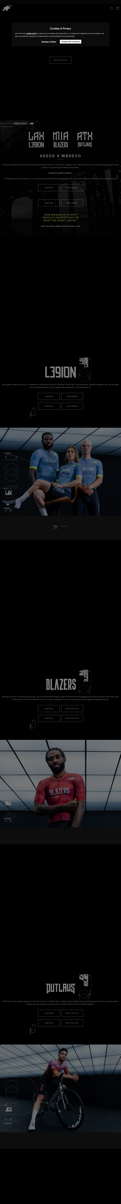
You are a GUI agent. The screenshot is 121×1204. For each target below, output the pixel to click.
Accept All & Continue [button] (71, 41)
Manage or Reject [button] (49, 41)
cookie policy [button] (31, 33)
